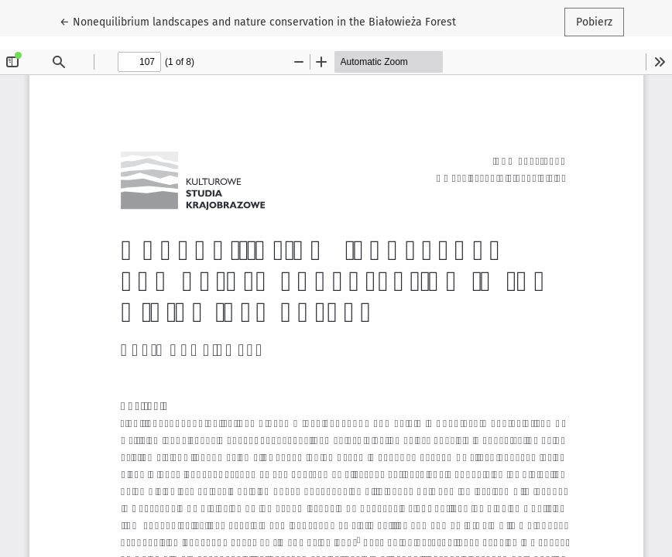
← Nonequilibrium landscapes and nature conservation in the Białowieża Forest (258, 21)
